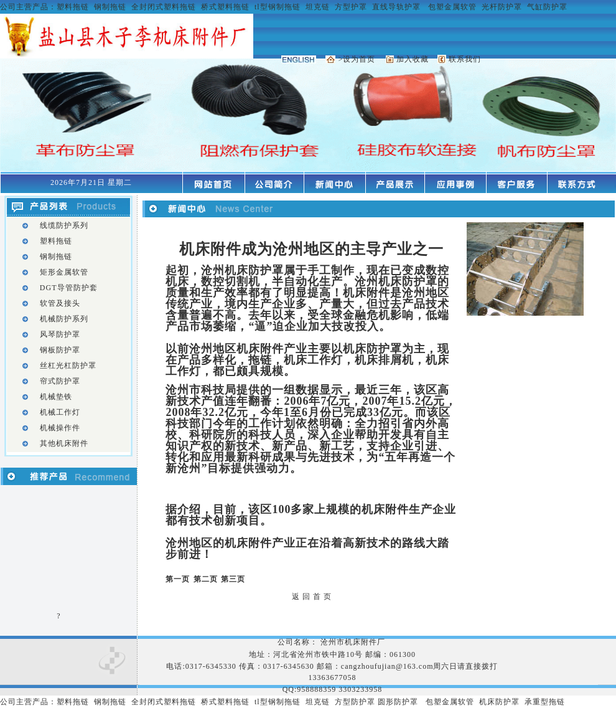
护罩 (410, 701)
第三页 (233, 579)
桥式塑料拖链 (225, 6)
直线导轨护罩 (396, 6)
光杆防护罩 (502, 6)
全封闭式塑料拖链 (163, 6)
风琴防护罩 (60, 334)
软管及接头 (60, 303)
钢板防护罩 (60, 350)
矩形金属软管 (64, 272)
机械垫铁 (56, 396)
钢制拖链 (110, 6)
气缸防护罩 (547, 6)
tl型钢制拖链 (277, 6)
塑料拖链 (73, 6)
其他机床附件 (64, 443)
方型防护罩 (355, 701)
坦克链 (318, 6)
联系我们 (465, 59)
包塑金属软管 (452, 6)
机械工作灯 (60, 412)
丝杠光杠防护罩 (68, 365)
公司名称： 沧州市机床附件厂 (333, 642)
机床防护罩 (499, 701)
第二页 (206, 579)
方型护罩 (351, 6)
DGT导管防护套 (69, 287)
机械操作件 (60, 427)
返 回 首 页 (312, 596)
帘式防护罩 (60, 381)
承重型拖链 (545, 701)
